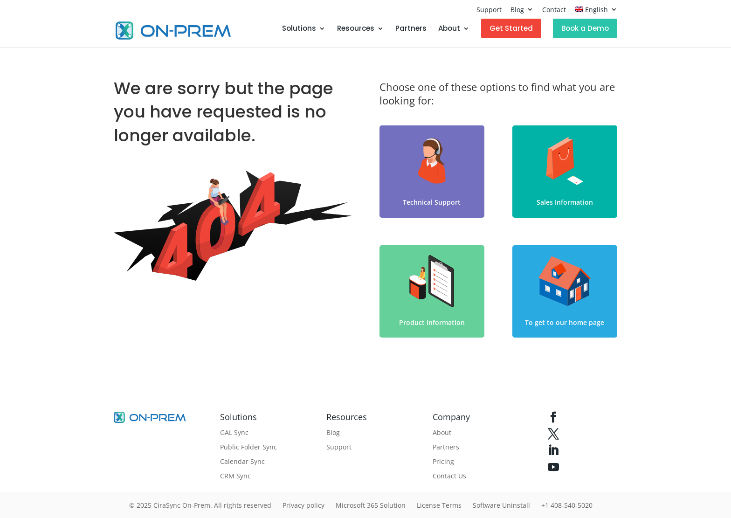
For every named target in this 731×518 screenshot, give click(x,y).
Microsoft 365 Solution (371, 505)
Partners (411, 29)
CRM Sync (235, 475)
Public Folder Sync (248, 446)
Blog (517, 9)
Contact (554, 9)
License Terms (439, 505)
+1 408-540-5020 (567, 505)
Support (489, 9)
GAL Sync (234, 432)
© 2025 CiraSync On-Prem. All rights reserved (200, 505)
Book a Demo (585, 28)
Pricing (443, 461)
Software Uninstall (501, 505)
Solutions (299, 29)
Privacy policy (303, 505)
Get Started (511, 28)
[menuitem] (596, 12)
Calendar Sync (242, 461)
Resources (355, 29)
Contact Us (449, 475)
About (449, 29)
